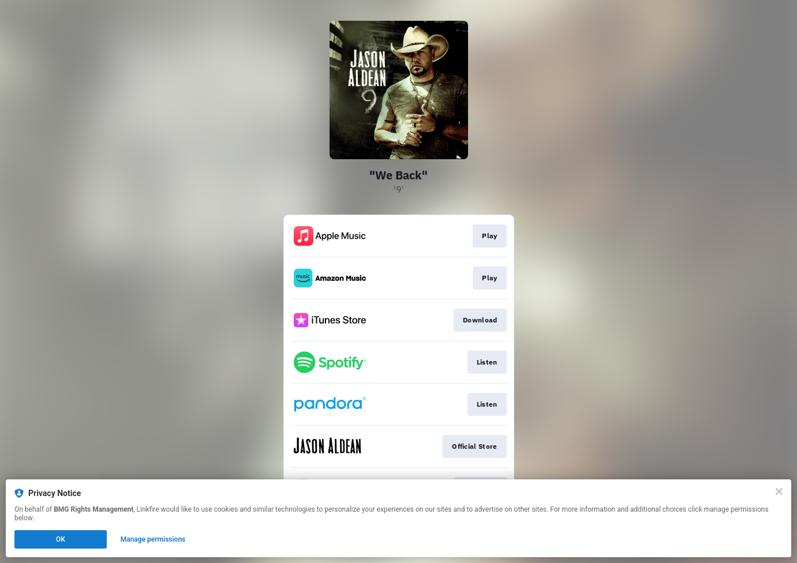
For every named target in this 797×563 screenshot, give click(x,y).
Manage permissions (153, 539)
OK (60, 539)
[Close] (779, 491)
